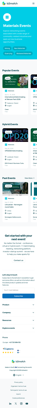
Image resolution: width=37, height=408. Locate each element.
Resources (18, 320)
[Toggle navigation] (33, 3)
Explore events (18, 328)
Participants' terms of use (18, 390)
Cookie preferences (18, 398)
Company (18, 312)
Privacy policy (18, 382)
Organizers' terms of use (18, 386)
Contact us (18, 260)
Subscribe (18, 296)
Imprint (18, 394)
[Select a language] (18, 375)
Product (18, 305)
